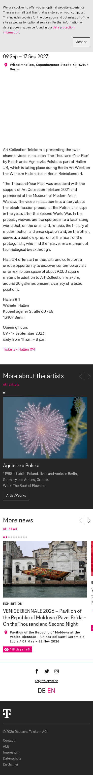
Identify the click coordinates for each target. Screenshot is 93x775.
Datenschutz (12, 759)
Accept (81, 42)
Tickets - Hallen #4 (19, 349)
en (51, 691)
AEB (6, 747)
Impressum (11, 753)
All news (10, 529)
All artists (11, 384)
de (41, 691)
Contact (9, 741)
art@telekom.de (46, 681)
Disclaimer (10, 765)
